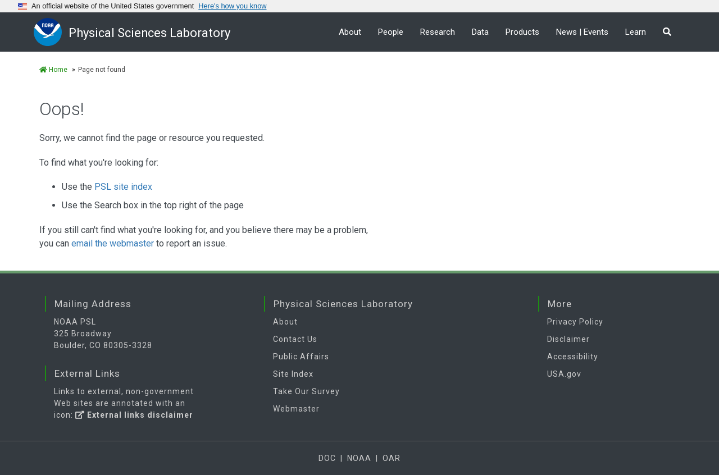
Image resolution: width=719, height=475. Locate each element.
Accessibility (572, 356)
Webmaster (296, 408)
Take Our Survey (306, 391)
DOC (327, 458)
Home (53, 70)
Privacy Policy (575, 321)
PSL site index (123, 186)
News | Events (582, 32)
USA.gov (564, 373)
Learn (635, 32)
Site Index (293, 373)
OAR (392, 458)
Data (480, 32)
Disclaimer (568, 339)
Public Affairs (301, 356)
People (390, 32)
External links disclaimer (134, 414)
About (350, 32)
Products (522, 32)
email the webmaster (112, 243)
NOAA (359, 458)
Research (437, 32)
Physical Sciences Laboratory (151, 33)
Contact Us (295, 339)
